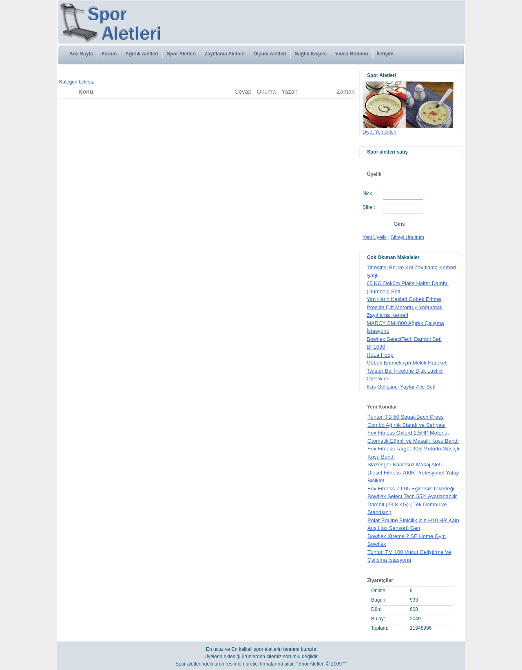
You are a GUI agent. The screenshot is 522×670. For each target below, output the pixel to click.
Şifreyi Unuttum (407, 237)
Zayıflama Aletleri (224, 54)
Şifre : (369, 207)
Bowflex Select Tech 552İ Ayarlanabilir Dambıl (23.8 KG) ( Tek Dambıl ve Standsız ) (412, 504)
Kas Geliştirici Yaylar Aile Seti (401, 387)
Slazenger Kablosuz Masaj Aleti (404, 464)
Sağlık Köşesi (311, 54)
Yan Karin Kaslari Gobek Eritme (404, 299)
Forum (109, 54)
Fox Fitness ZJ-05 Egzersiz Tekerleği (410, 488)
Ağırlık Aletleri (141, 54)
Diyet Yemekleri (379, 132)
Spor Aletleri (181, 54)
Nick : (369, 193)
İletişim (385, 54)
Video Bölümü (351, 54)
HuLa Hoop (380, 355)
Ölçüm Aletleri (269, 54)
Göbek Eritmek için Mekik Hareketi (407, 363)
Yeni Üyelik (375, 237)
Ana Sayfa (81, 54)
